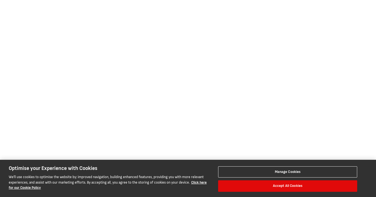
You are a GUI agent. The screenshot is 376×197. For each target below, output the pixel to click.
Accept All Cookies (287, 186)
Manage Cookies (288, 172)
